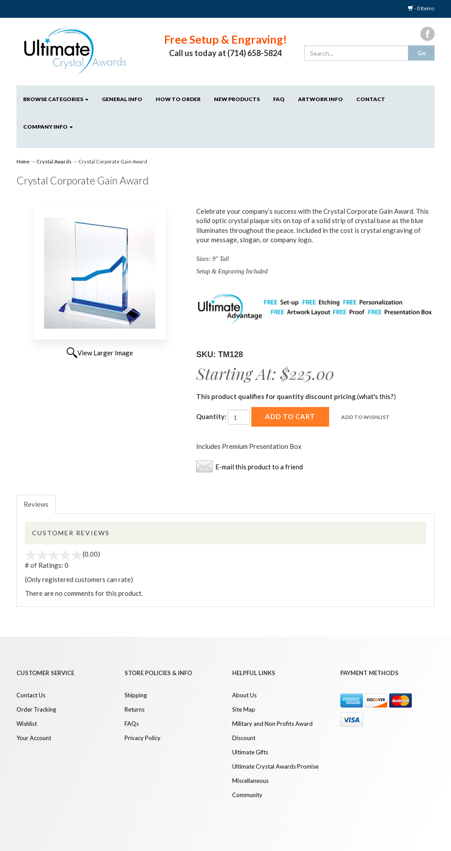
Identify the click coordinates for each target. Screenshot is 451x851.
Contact (370, 99)
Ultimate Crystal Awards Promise (275, 766)
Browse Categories (56, 99)
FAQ (279, 99)
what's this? (376, 396)
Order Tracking (36, 709)
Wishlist (26, 723)
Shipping (136, 695)
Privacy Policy (143, 737)
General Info (122, 99)
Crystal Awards (54, 161)
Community (247, 794)
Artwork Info (320, 99)
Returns (135, 709)
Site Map (243, 709)
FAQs (132, 723)
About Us (244, 695)
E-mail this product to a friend (259, 467)
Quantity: (211, 416)
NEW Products (237, 99)
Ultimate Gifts (250, 752)
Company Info (48, 126)
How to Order (178, 99)
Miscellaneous (250, 780)
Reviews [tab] (36, 504)
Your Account (33, 737)
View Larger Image (105, 353)
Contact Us (30, 695)
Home (23, 161)
